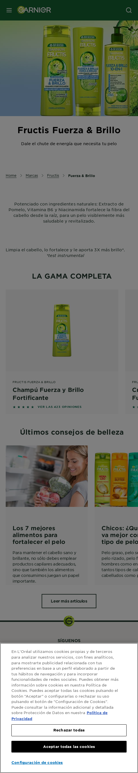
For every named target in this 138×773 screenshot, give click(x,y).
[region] (69, 708)
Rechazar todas (69, 730)
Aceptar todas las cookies (69, 746)
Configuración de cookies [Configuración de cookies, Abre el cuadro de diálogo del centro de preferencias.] (37, 762)
